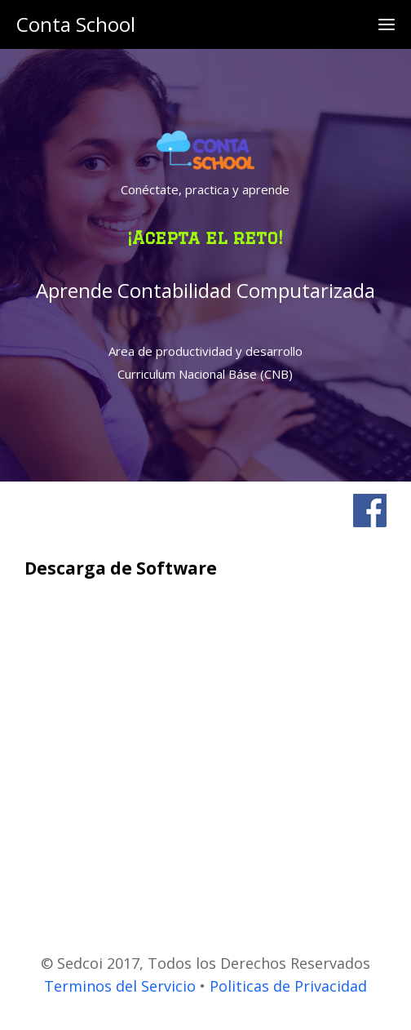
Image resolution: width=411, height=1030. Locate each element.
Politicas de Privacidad (288, 986)
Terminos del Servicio (120, 986)
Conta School (75, 24)
